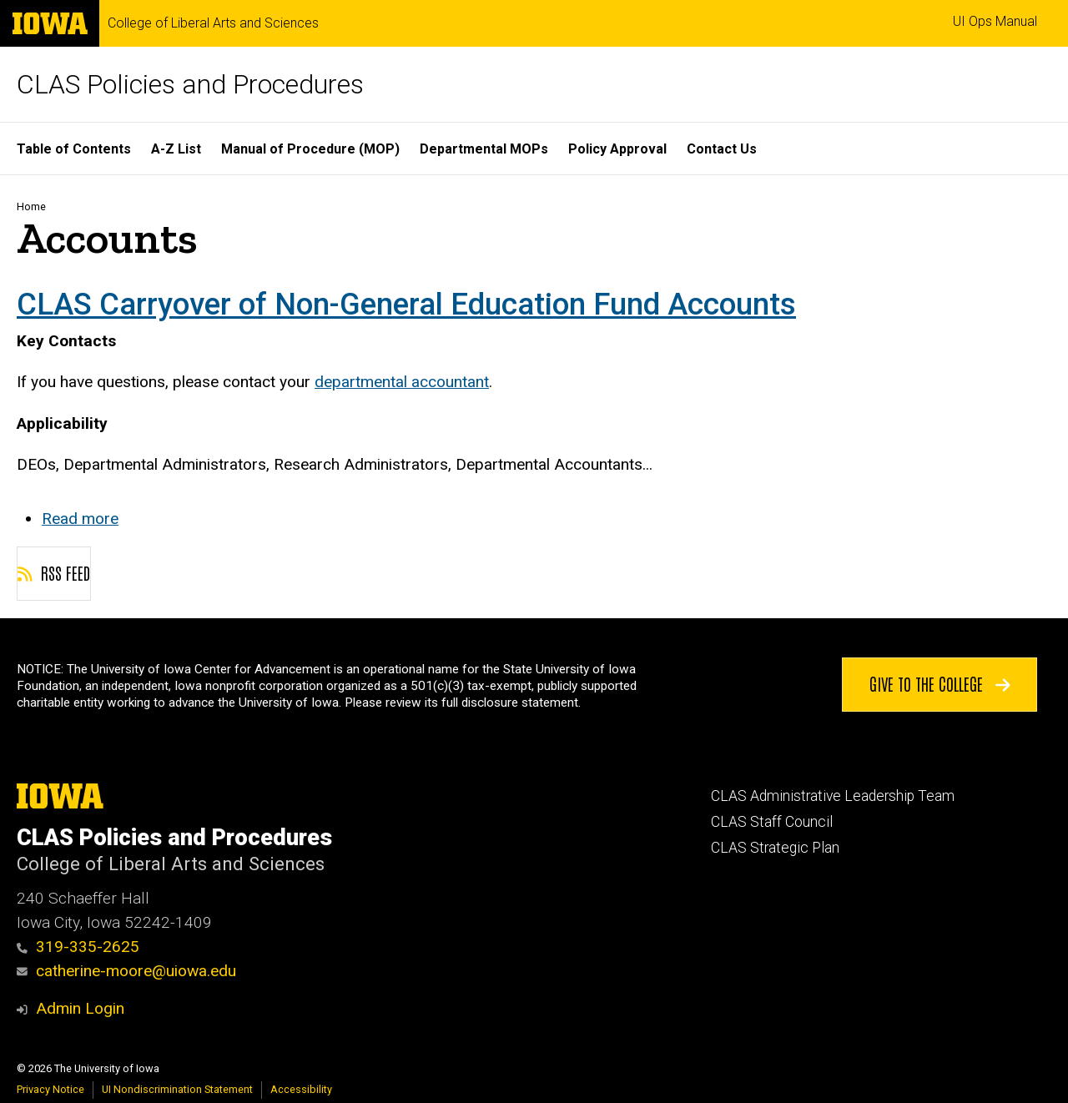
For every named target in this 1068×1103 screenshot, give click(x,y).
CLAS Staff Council (772, 821)
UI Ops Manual (995, 21)
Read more (80, 518)
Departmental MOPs (484, 149)
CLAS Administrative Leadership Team (833, 796)
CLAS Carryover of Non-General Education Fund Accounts (406, 304)
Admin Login (80, 1008)
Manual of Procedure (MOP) (310, 149)
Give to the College (939, 682)
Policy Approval (617, 149)
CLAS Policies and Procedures (190, 84)
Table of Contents (74, 149)
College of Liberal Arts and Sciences (213, 23)
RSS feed (54, 572)
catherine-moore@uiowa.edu (126, 970)
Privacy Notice (50, 1089)
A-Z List (176, 149)
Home (31, 206)
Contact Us (722, 149)
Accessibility (301, 1089)
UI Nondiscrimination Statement (177, 1089)
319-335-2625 (78, 946)
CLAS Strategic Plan (775, 847)
